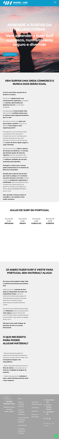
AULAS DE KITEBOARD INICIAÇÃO (21, 404)
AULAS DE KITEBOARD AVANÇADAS (21, 412)
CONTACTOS (35, 411)
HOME (19, 398)
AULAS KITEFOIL (22, 425)
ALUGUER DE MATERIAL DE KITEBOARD (21, 431)
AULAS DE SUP (35, 407)
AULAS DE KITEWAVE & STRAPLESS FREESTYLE (23, 420)
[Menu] (55, 2)
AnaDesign (46, 425)
